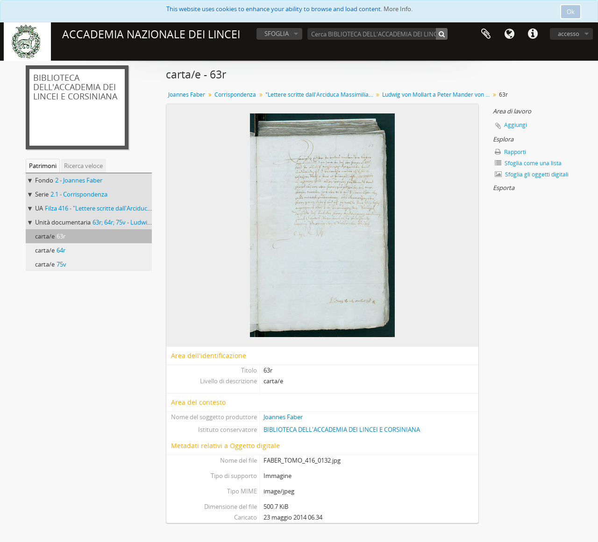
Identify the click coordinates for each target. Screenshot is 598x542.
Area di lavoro (486, 34)
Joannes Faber (186, 95)
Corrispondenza (235, 95)
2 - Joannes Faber (78, 180)
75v (61, 264)
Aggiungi (515, 125)
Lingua (509, 34)
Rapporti (510, 152)
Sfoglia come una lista (528, 163)
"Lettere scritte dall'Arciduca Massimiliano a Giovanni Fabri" (320, 95)
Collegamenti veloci (532, 34)
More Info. (398, 9)
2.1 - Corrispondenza (78, 194)
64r (61, 250)
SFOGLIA (276, 33)
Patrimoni (43, 166)
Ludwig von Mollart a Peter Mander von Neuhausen (437, 95)
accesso (568, 33)
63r (61, 236)
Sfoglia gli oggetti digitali (532, 174)
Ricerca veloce (83, 166)
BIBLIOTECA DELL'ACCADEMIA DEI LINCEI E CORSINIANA (341, 429)
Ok (571, 11)
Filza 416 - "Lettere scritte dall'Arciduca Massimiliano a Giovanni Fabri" (141, 208)
